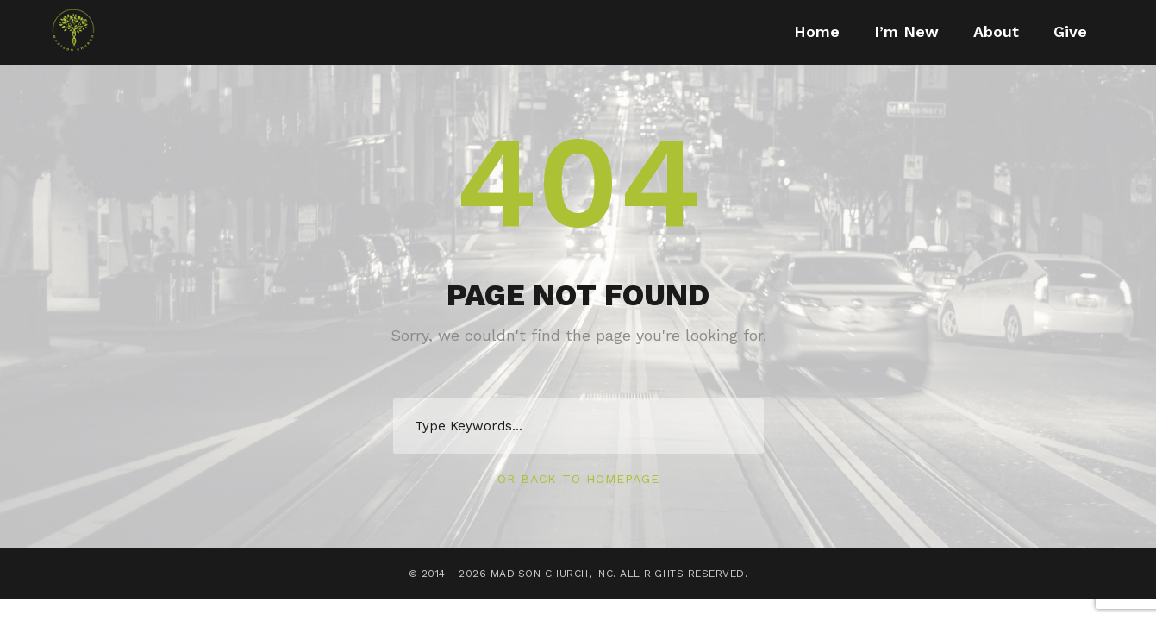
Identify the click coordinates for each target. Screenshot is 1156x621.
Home (817, 31)
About (996, 31)
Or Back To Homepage (578, 479)
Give (1070, 31)
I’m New (906, 31)
